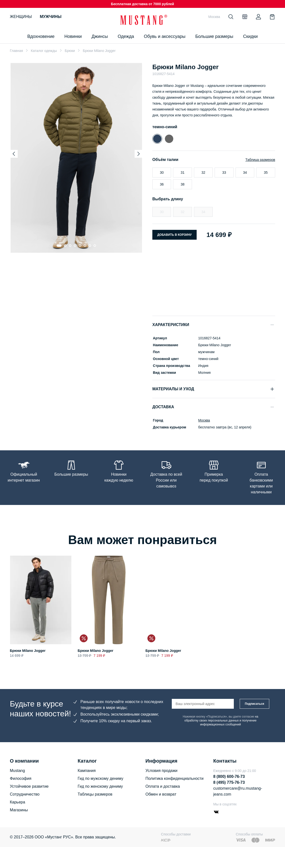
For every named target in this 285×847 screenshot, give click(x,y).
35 (266, 172)
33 (224, 172)
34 (245, 172)
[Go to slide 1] (58, 245)
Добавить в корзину (174, 234)
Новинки (73, 36)
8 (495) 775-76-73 (229, 782)
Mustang (17, 771)
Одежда (126, 36)
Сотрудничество (25, 794)
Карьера (17, 802)
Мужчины (51, 17)
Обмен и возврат (160, 794)
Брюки (70, 51)
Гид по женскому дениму (100, 786)
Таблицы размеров (95, 794)
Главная (16, 51)
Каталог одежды (44, 51)
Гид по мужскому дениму (100, 778)
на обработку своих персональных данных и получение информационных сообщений (221, 720)
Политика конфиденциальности (174, 778)
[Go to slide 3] (70, 245)
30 (162, 172)
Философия (20, 778)
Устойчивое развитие (29, 786)
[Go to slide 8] (94, 245)
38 (183, 184)
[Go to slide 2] (65, 245)
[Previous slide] (14, 154)
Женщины (21, 17)
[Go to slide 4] (75, 245)
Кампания (87, 771)
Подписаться (254, 704)
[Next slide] (138, 154)
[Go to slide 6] (84, 245)
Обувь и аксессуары (165, 36)
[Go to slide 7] (89, 245)
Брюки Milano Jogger (28, 651)
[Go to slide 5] (80, 245)
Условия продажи (161, 771)
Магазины (19, 810)
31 (183, 172)
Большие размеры (214, 36)
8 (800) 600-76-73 (229, 776)
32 (203, 172)
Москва (203, 420)
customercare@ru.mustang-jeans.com (237, 791)
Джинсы (100, 36)
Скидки (250, 36)
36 (162, 184)
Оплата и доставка (162, 786)
